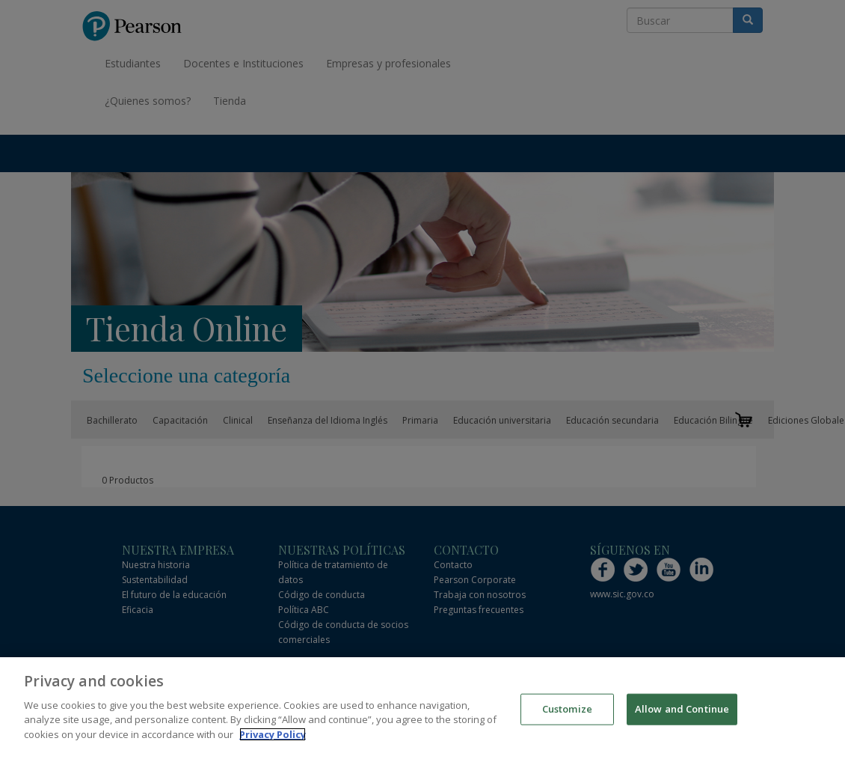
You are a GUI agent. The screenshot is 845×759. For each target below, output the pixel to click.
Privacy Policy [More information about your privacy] (272, 738)
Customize (567, 712)
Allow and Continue (682, 712)
